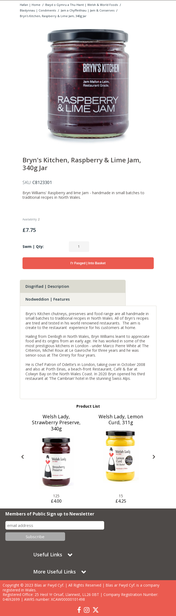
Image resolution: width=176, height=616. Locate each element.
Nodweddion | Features (47, 299)
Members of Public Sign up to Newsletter (49, 514)
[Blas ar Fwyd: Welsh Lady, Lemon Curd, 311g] (121, 456)
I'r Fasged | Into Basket (88, 263)
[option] (88, 85)
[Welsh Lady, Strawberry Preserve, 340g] (56, 428)
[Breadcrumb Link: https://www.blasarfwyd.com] (30, 4)
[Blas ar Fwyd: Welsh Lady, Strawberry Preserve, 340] (56, 462)
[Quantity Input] (79, 246)
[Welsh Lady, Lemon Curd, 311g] (121, 422)
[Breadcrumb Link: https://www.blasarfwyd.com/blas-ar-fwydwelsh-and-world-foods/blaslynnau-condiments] (38, 10)
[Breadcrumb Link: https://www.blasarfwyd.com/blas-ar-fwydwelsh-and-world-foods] (81, 4)
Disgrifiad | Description (47, 286)
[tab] (73, 286)
